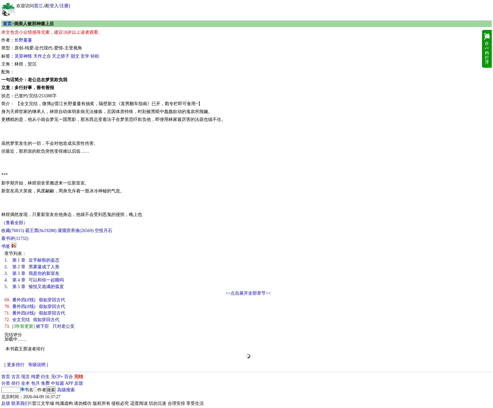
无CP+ (57, 376)
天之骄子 (60, 56)
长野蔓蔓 (23, 40)
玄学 (84, 56)
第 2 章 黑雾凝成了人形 (31, 266)
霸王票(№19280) (41, 230)
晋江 (38, 5)
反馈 (78, 383)
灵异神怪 (23, 56)
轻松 (95, 56)
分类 (5, 383)
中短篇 (57, 383)
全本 (25, 383)
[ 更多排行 (14, 364)
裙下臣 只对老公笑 (39, 326)
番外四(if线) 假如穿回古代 (34, 300)
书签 (5, 246)
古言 (15, 376)
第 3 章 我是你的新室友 (31, 273)
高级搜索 (66, 390)
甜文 (75, 56)
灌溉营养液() (75, 230)
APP (69, 383)
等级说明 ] (38, 364)
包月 (35, 383)
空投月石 (103, 230)
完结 (78, 376)
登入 (54, 5)
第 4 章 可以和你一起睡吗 (34, 280)
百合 (68, 376)
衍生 (45, 376)
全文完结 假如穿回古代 (31, 319)
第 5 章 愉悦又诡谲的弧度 (34, 286)
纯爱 (35, 376)
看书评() (14, 238)
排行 (15, 383)
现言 (25, 376)
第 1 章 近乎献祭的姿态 (31, 260)
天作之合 (42, 56)
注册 (64, 5)
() (12, 230)
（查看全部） (14, 222)
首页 (7, 23)
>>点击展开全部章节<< (248, 293)
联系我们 (20, 403)
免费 (45, 383)
